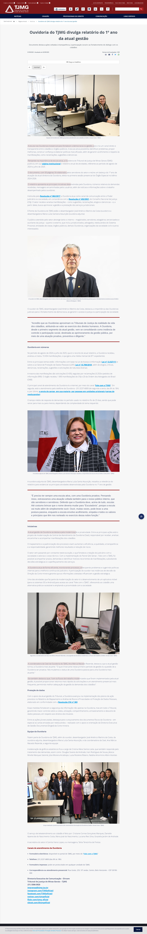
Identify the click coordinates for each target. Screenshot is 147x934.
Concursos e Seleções (68, 923)
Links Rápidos (129, 16)
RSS (116, 923)
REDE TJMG (130, 3)
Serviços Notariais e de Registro (49, 923)
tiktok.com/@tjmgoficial (38, 897)
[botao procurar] (141, 9)
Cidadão (45, 16)
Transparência (109, 3)
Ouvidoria (93, 923)
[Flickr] (89, 9)
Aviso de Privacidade (126, 923)
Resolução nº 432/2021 (79, 194)
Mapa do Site (139, 923)
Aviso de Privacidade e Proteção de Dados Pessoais (47, 930)
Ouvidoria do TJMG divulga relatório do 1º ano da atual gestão (57, 21)
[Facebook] (108, 9)
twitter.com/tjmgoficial (38, 891)
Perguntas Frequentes (105, 923)
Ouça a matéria (37, 62)
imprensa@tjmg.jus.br (37, 882)
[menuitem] (9, 3)
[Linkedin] (95, 9)
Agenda (22, 923)
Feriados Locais (32, 923)
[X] (101, 9)
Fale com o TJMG (120, 3)
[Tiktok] (77, 9)
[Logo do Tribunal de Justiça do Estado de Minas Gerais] (17, 10)
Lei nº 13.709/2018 (83, 359)
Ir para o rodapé (45, 3)
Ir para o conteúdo (9, 3)
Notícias (17, 16)
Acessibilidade (139, 3)
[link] (106, 54)
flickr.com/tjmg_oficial (37, 894)
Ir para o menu (21, 3)
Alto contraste (98, 3)
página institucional (51, 158)
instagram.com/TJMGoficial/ (40, 885)
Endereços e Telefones (11, 923)
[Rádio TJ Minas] (60, 9)
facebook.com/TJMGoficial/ (39, 888)
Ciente (138, 929)
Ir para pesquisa (33, 3)
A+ (63, 62)
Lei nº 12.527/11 (109, 356)
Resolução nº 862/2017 (50, 191)
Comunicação (101, 16)
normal (55, 62)
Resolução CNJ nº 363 (67, 697)
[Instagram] (83, 9)
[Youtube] (70, 9)
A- (48, 62)
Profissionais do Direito (73, 16)
